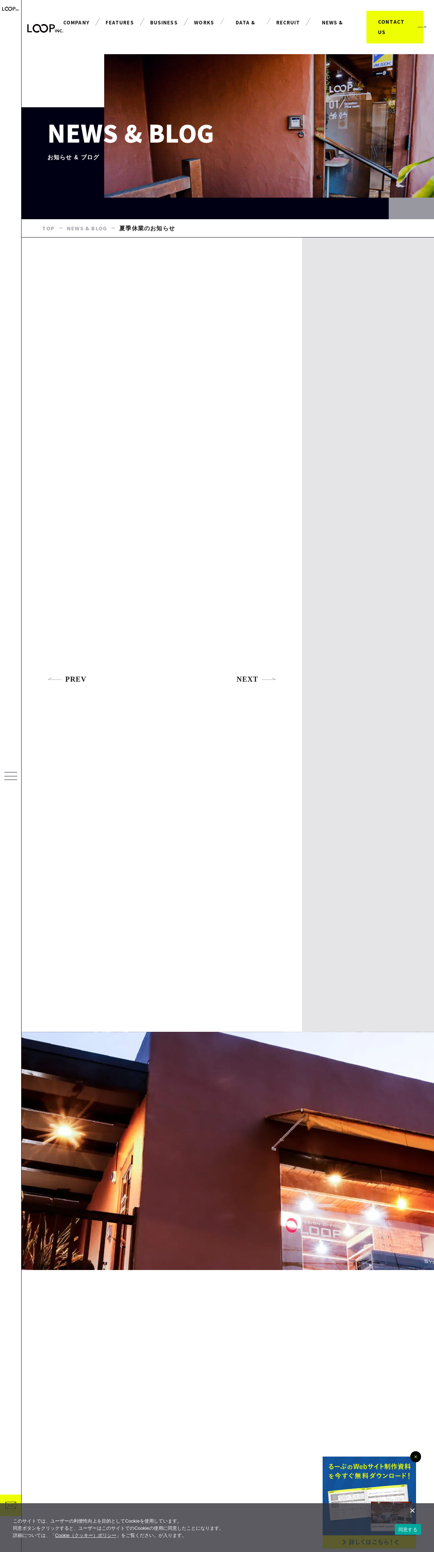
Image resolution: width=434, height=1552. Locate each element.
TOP (48, 228)
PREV (67, 680)
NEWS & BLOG (87, 228)
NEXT (256, 680)
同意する (407, 1529)
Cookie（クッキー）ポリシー (85, 1535)
